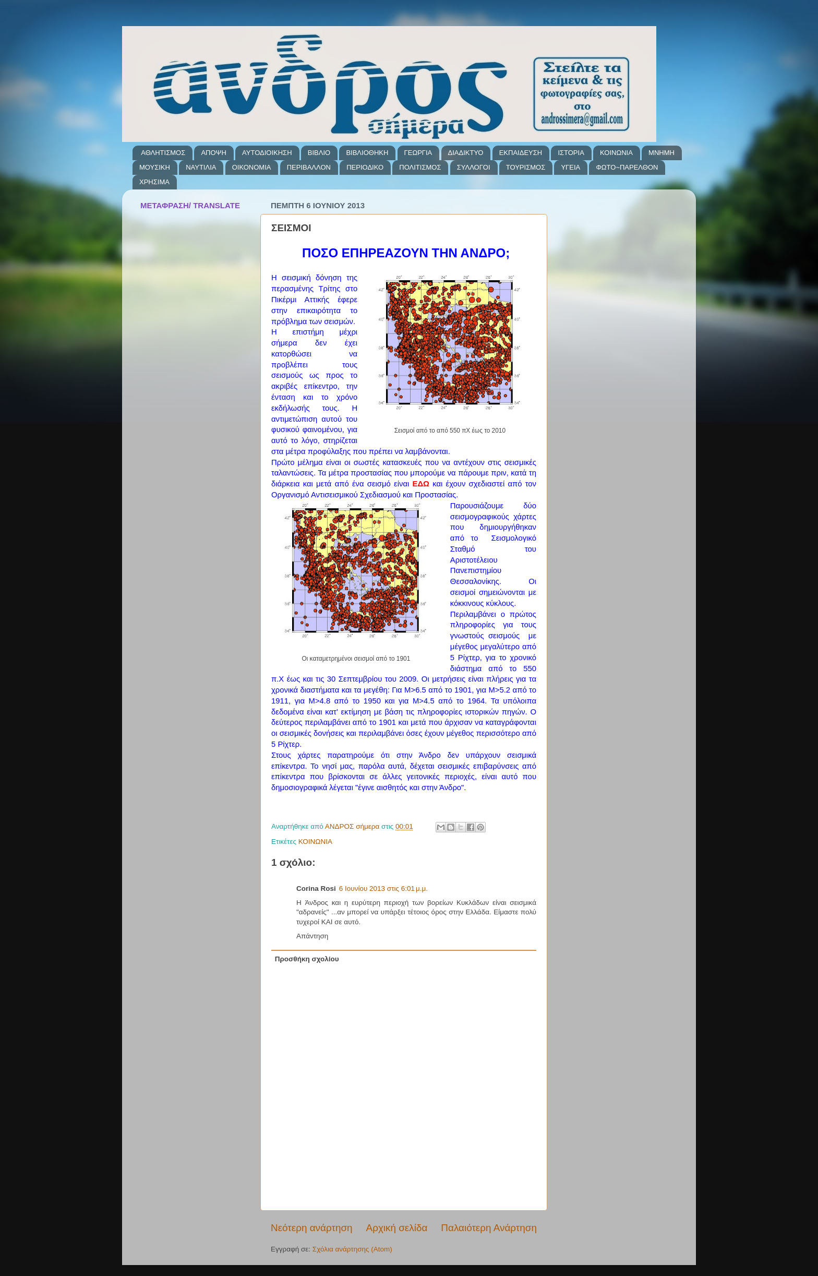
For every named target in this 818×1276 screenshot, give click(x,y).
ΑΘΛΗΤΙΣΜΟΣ (163, 153)
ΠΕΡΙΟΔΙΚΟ (364, 167)
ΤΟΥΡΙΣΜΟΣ (525, 167)
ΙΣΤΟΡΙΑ (571, 153)
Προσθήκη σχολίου (307, 959)
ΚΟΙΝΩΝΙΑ (616, 153)
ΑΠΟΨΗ (213, 153)
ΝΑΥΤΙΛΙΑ (201, 167)
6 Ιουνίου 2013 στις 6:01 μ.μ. (383, 888)
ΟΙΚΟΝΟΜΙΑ (251, 167)
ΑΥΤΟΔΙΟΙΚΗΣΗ (267, 153)
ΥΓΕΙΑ (570, 167)
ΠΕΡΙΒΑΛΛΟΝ (309, 167)
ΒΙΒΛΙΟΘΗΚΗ (367, 153)
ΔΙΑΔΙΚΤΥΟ (466, 153)
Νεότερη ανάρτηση (312, 1227)
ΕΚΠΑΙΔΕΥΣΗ (520, 153)
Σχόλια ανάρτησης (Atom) (352, 1249)
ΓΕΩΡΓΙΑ (418, 153)
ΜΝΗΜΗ (661, 153)
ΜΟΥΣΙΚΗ (154, 167)
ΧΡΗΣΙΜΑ (154, 182)
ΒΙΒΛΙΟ (319, 153)
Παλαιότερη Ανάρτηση (489, 1227)
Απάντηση (312, 936)
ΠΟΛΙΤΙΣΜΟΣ (420, 167)
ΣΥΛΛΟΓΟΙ (473, 167)
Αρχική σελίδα (397, 1227)
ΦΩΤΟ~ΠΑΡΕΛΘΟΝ (627, 167)
